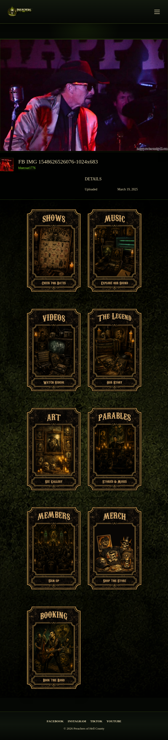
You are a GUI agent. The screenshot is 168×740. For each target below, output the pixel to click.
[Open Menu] (157, 12)
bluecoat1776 (26, 168)
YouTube (114, 721)
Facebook (55, 721)
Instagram (77, 721)
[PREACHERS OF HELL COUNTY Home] (21, 12)
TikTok (96, 721)
